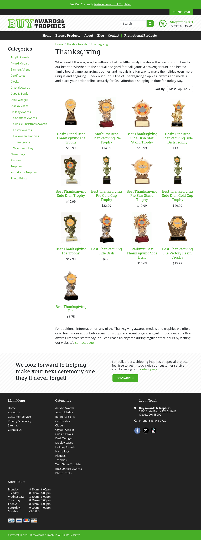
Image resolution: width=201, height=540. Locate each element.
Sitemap (13, 425)
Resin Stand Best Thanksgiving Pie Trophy (70, 138)
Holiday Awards (21, 112)
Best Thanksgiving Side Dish (106, 251)
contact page (84, 342)
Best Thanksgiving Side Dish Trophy (71, 193)
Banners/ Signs (20, 69)
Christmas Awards (25, 118)
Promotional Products (140, 35)
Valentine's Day (23, 148)
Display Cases (19, 106)
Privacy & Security (19, 421)
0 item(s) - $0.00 (181, 26)
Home (47, 35)
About (88, 35)
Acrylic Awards (20, 57)
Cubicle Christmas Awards (30, 124)
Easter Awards (22, 130)
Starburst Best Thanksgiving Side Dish (142, 253)
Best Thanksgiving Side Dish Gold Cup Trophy (177, 195)
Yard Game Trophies (24, 172)
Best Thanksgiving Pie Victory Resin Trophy (177, 253)
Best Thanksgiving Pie (71, 308)
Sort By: (160, 89)
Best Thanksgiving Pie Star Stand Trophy (142, 195)
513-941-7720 (181, 12)
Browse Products (67, 35)
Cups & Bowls (19, 93)
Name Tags (18, 154)
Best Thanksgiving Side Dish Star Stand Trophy (142, 138)
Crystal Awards (20, 87)
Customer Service (19, 416)
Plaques (16, 160)
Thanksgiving (21, 142)
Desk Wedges (19, 100)
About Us (14, 412)
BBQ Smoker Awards (68, 469)
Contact (113, 35)
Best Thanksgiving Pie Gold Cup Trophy (106, 195)
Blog (100, 35)
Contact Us (125, 378)
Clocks (15, 81)
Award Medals (20, 63)
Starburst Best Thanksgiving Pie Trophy (106, 138)
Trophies (16, 166)
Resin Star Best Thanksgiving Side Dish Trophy (177, 138)
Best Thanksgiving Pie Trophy (71, 251)
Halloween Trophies (26, 136)
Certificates (18, 75)
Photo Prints (19, 178)
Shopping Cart (181, 22)
